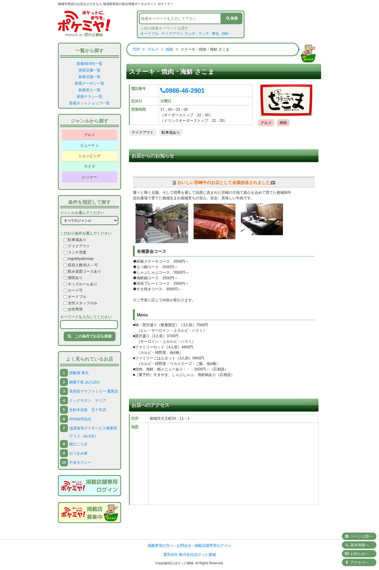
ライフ (89, 166)
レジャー (89, 177)
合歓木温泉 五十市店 (87, 410)
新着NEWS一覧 (89, 63)
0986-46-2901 (182, 90)
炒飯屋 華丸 (79, 373)
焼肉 (169, 49)
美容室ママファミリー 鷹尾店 (93, 391)
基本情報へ (357, 545)
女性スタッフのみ (80, 303)
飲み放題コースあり (82, 271)
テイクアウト (77, 246)
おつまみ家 (78, 453)
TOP (136, 49)
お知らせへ (357, 554)
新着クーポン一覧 (89, 83)
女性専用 (73, 309)
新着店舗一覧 (89, 77)
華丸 (215, 33)
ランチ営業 (75, 252)
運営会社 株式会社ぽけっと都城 (189, 554)
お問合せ (184, 545)
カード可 (73, 290)
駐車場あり (75, 240)
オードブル (149, 33)
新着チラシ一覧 (89, 96)
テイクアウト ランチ (178, 33)
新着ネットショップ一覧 (89, 103)
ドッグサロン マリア (87, 400)
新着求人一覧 (89, 90)
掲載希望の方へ (160, 545)
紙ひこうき (78, 444)
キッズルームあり (80, 284)
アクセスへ (357, 562)
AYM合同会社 (80, 419)
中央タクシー (80, 462)
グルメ (89, 135)
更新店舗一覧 (89, 70)
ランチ (203, 33)
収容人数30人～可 (81, 265)
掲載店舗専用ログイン (213, 545)
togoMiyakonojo (79, 259)
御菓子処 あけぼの (84, 382)
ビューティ (89, 145)
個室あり (73, 278)
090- (225, 33)
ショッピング (89, 156)
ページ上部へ (358, 536)
